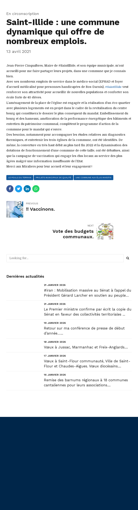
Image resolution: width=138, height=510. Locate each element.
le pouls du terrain (20, 177)
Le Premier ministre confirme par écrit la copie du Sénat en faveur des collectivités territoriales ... (87, 289)
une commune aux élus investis (95, 177)
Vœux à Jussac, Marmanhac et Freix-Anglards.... (86, 325)
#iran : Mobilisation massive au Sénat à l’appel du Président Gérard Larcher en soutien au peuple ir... (87, 271)
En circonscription (22, 13)
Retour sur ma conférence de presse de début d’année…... (84, 308)
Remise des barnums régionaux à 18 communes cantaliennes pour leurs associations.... (86, 360)
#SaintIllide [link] (113, 86)
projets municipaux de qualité (54, 177)
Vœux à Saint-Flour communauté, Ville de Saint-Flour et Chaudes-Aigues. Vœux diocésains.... (87, 341)
